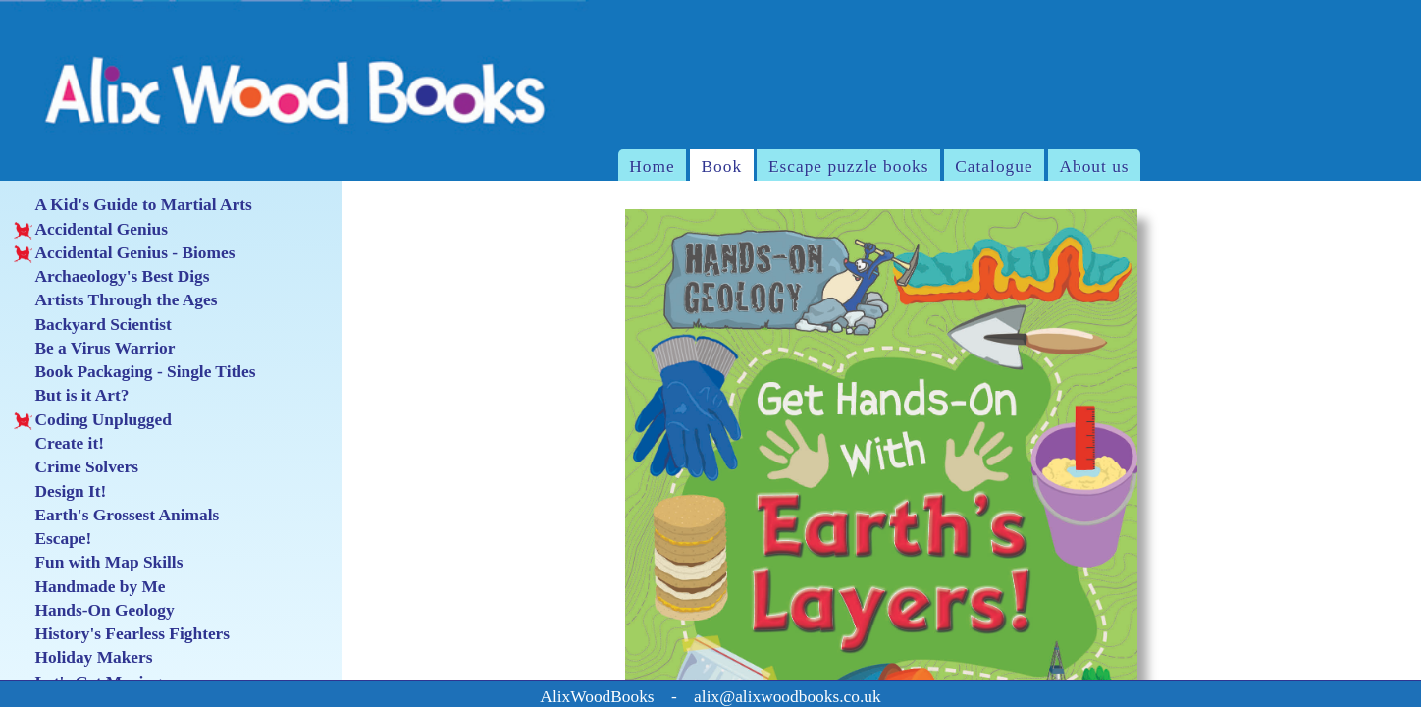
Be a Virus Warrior (94, 348)
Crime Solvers (76, 467)
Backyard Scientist (92, 325)
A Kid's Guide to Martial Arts (132, 205)
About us (1094, 166)
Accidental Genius (91, 230)
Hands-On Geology (94, 611)
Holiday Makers (83, 658)
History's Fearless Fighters (122, 634)
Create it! (59, 444)
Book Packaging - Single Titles (134, 372)
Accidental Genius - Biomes (124, 253)
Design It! (60, 492)
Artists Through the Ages (115, 300)
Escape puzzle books (848, 166)
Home (651, 166)
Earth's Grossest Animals (116, 515)
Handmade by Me (89, 587)
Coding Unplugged (92, 420)
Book (722, 166)
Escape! (52, 539)
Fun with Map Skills (98, 562)
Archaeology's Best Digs (111, 277)
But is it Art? (71, 396)
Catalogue (993, 166)
